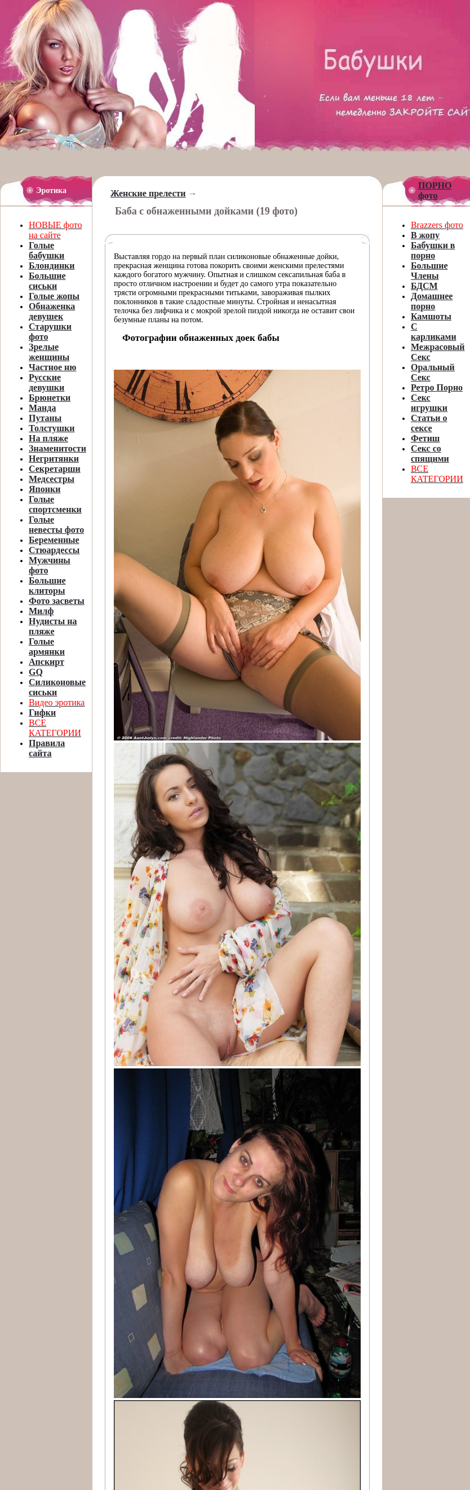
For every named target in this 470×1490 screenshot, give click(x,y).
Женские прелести (148, 193)
